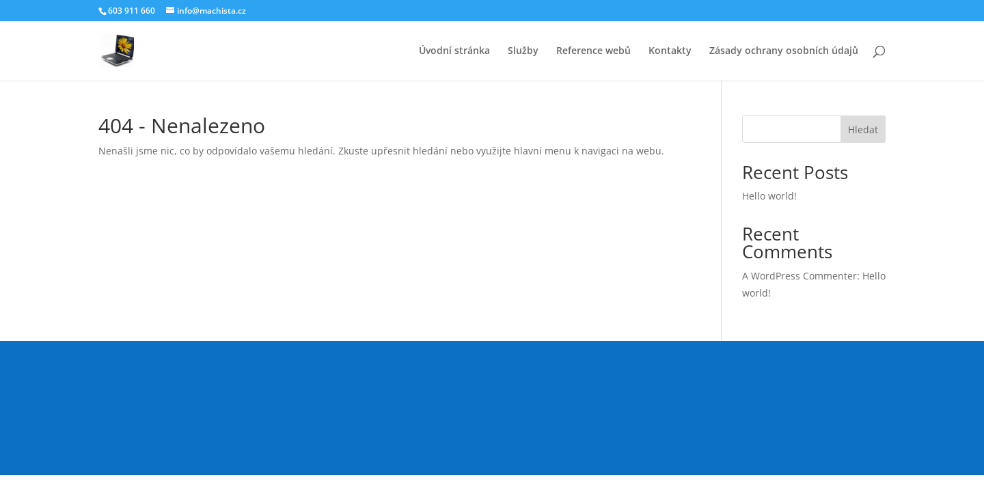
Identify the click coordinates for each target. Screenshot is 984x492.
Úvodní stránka (454, 51)
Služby (523, 51)
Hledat (863, 129)
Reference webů (593, 51)
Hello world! (769, 195)
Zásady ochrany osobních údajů (783, 51)
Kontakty (670, 51)
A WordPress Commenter (799, 275)
